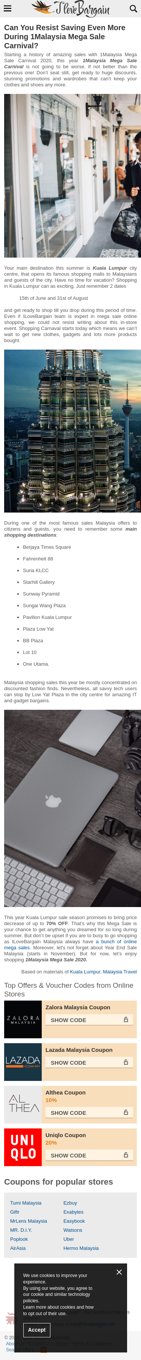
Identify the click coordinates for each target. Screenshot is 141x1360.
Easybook (74, 1221)
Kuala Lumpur (85, 972)
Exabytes (73, 1212)
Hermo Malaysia (81, 1248)
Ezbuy (70, 1203)
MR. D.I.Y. (21, 1230)
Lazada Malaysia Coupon (78, 1050)
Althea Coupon (89, 1096)
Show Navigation (7, 8)
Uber (69, 1239)
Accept (37, 1330)
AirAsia (18, 1248)
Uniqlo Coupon (89, 1139)
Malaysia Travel (120, 972)
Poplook (19, 1239)
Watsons (73, 1230)
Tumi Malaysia (25, 1203)
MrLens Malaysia (28, 1221)
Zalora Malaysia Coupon (78, 1007)
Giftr (15, 1212)
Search (133, 8)
